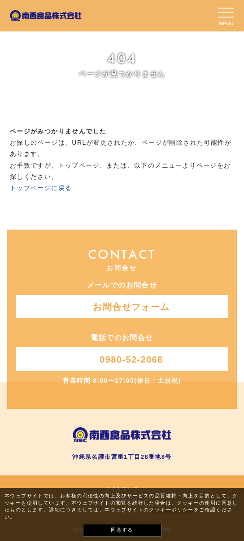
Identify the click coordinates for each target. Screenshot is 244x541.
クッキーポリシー (171, 509)
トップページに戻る (41, 187)
